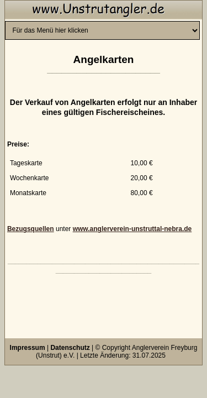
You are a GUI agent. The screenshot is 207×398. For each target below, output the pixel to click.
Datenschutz (69, 348)
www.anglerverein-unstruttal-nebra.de (132, 229)
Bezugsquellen (30, 229)
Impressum (27, 348)
